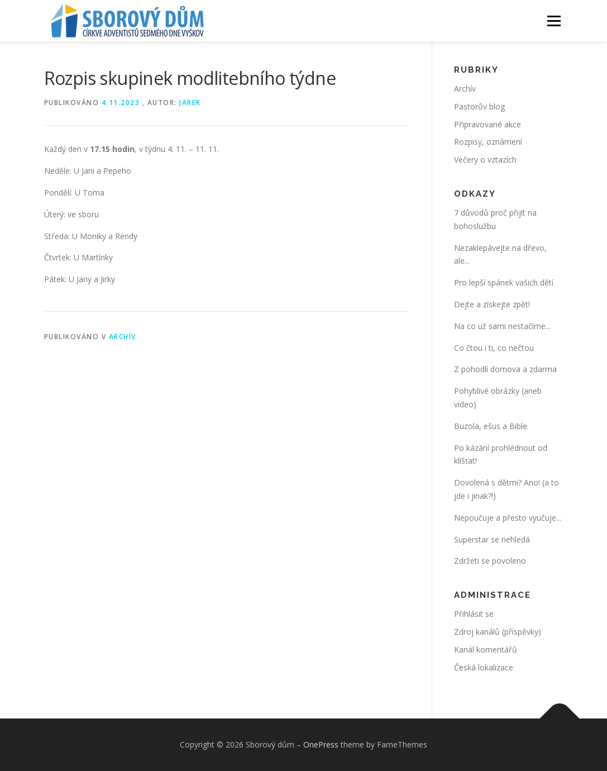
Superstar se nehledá (492, 539)
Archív (122, 336)
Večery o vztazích (485, 159)
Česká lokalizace (483, 667)
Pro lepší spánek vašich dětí (503, 282)
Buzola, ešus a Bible (490, 426)
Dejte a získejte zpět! (492, 304)
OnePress (320, 744)
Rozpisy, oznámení (488, 141)
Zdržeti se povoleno (490, 560)
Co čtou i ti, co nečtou (494, 347)
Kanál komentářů (485, 649)
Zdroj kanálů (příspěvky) (497, 631)
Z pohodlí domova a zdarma (505, 369)
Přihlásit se (474, 613)
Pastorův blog (479, 106)
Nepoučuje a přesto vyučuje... (507, 517)
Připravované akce (487, 124)
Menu (553, 21)
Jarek (190, 102)
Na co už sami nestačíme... (502, 326)
